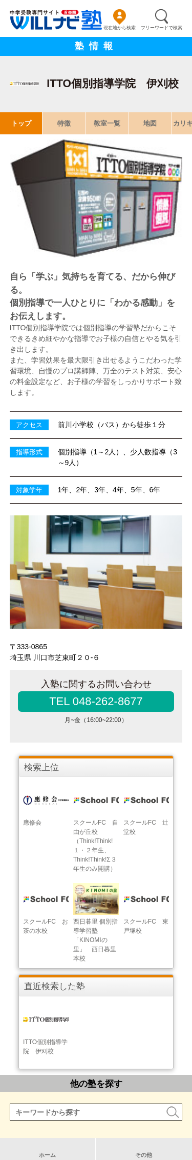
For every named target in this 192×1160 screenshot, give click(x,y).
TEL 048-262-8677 (96, 701)
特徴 (64, 123)
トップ (21, 123)
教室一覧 (107, 123)
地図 (150, 123)
